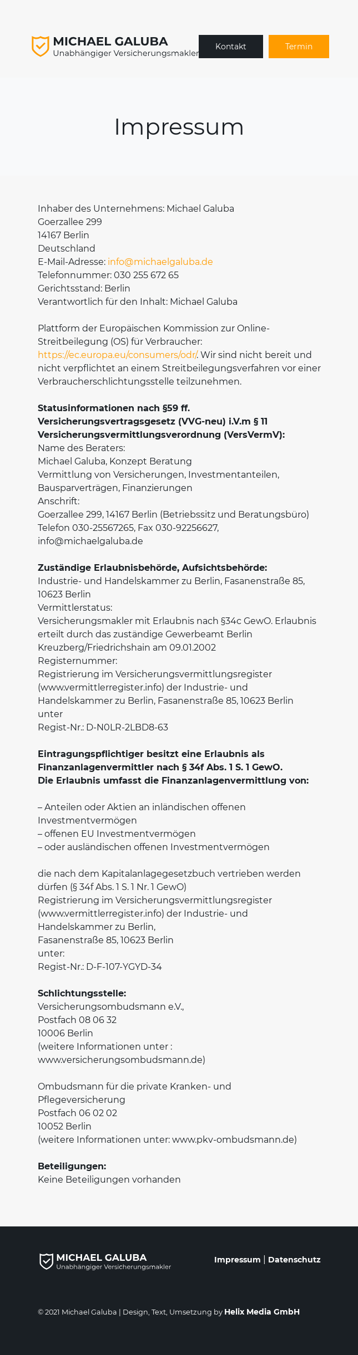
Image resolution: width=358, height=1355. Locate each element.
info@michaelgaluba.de (160, 262)
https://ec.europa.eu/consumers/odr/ (117, 355)
